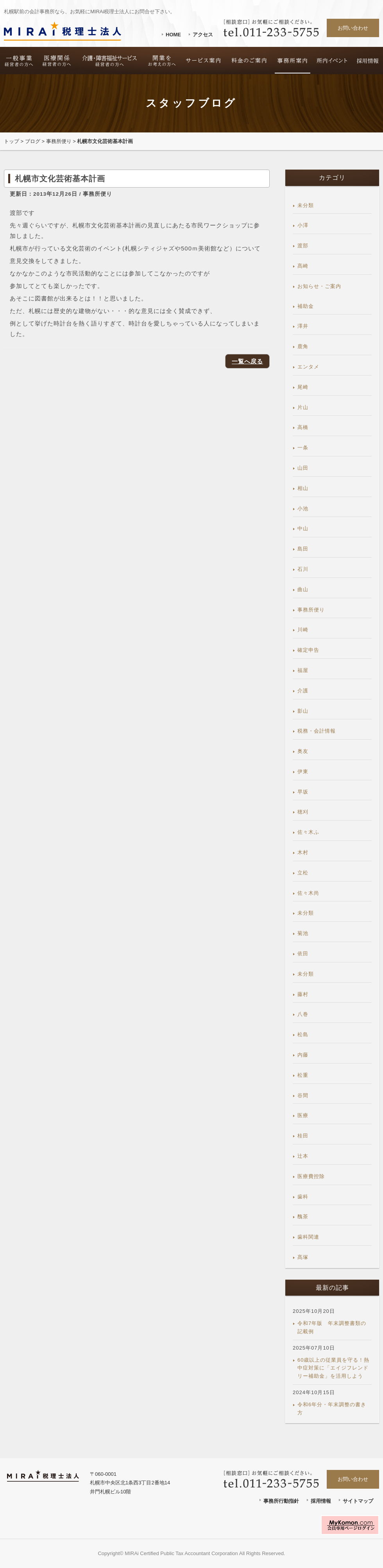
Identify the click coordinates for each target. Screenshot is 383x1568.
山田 (302, 468)
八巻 (302, 1014)
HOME (173, 35)
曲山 (302, 589)
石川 (302, 569)
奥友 (302, 751)
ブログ (32, 141)
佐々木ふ (308, 832)
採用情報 (321, 1501)
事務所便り (59, 141)
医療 (302, 1115)
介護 (302, 691)
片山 (302, 407)
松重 (302, 1075)
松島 (302, 1034)
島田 (302, 549)
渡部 (302, 246)
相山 (302, 488)
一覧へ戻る (247, 361)
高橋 (302, 427)
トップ (11, 141)
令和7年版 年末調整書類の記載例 (331, 1327)
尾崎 (302, 387)
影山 (302, 711)
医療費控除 (311, 1176)
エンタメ (308, 367)
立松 (302, 873)
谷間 (302, 1095)
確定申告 (308, 650)
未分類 (305, 205)
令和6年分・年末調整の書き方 (331, 1409)
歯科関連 (308, 1237)
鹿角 (302, 346)
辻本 (302, 1156)
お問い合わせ (353, 28)
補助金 (305, 306)
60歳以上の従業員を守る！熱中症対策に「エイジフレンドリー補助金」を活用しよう (333, 1368)
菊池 (302, 933)
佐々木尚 (308, 893)
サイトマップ (358, 1501)
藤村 (302, 994)
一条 (302, 448)
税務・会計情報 (316, 731)
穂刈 (302, 812)
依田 (302, 954)
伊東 (302, 771)
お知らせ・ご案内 (319, 286)
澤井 (302, 326)
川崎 (302, 630)
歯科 (302, 1197)
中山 (302, 528)
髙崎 (302, 266)
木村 (302, 852)
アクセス (203, 35)
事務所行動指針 (281, 1501)
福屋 (302, 670)
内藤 (302, 1055)
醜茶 (302, 1216)
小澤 (302, 225)
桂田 (302, 1136)
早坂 (302, 792)
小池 (302, 508)
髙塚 (302, 1257)
